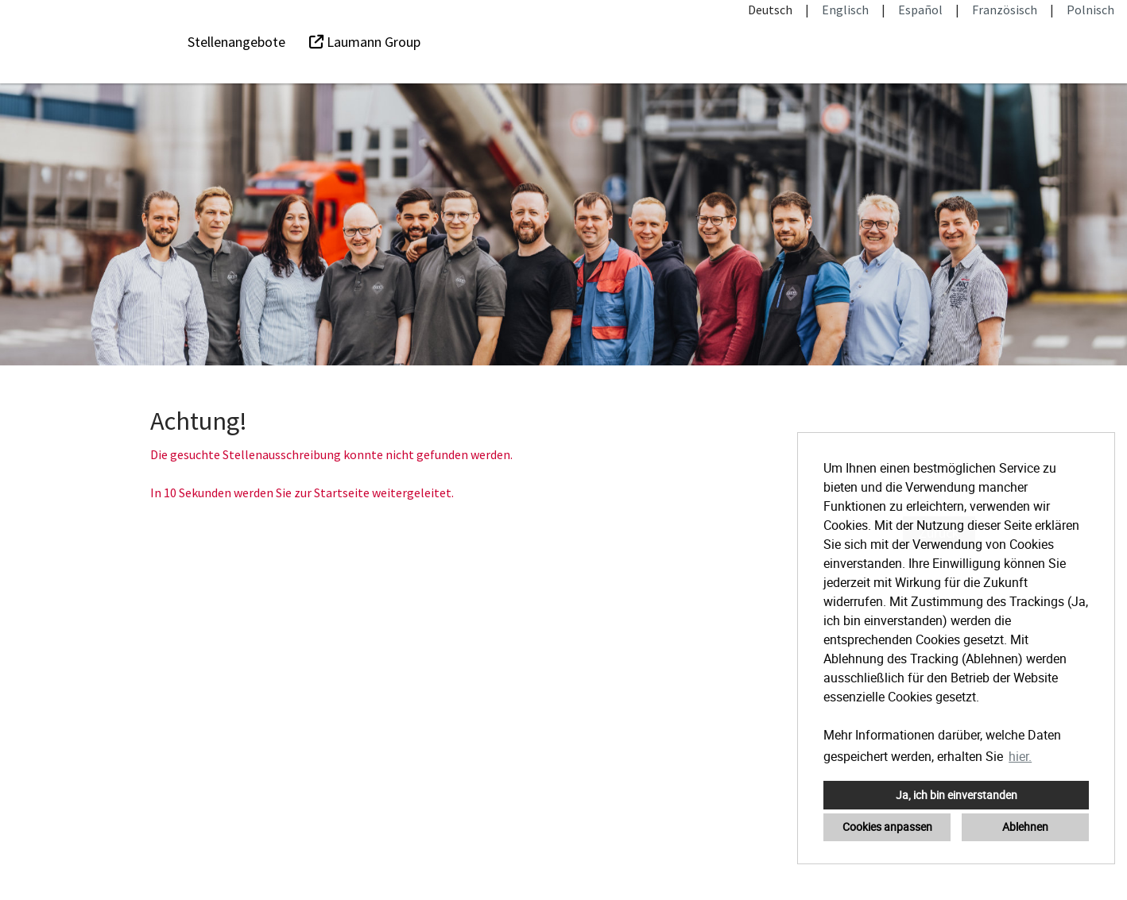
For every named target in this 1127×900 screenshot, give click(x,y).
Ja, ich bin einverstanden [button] (956, 794)
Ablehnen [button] (1025, 826)
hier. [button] (1020, 756)
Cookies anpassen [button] (887, 826)
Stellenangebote (236, 42)
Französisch (1004, 9)
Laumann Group (364, 42)
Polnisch (1090, 9)
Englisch (845, 9)
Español (920, 9)
